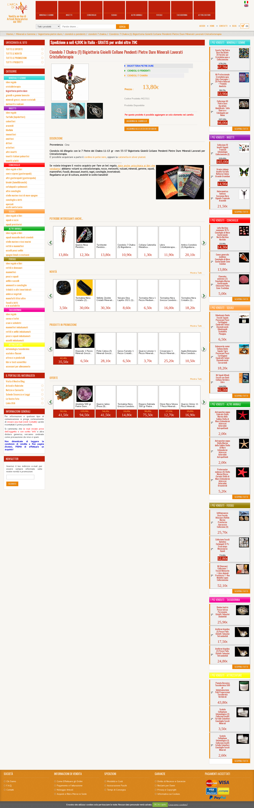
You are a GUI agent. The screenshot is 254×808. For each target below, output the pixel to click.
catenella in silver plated (131, 157)
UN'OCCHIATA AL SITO (16, 42)
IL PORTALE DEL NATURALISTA (20, 375)
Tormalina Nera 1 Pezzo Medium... (147, 299)
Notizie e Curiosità (14, 390)
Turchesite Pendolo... (102, 246)
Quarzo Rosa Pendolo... (81, 246)
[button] (52, 242)
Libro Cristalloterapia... (168, 246)
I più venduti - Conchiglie (224, 220)
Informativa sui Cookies (168, 793)
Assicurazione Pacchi (117, 785)
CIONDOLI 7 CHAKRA (137, 75)
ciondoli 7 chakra (97, 34)
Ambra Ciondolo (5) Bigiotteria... (189, 246)
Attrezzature (204, 9)
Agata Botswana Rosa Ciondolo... (189, 352)
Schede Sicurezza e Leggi (18, 394)
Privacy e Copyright (166, 789)
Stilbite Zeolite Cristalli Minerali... (105, 299)
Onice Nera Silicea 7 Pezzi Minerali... (169, 405)
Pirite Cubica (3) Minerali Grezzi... (105, 352)
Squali (114, 9)
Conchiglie (91, 9)
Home (212, 25)
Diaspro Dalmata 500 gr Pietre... (147, 405)
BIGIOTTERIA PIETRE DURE (140, 65)
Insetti (69, 9)
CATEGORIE (11, 71)
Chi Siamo (11, 781)
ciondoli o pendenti (75, 34)
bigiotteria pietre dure (50, 34)
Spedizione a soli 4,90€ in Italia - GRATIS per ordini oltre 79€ (94, 42)
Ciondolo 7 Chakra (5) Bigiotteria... (126, 246)
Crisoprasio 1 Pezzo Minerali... (168, 352)
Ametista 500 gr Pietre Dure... (83, 405)
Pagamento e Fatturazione (69, 785)
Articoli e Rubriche (14, 385)
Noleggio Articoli (65, 789)
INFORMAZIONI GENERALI (18, 411)
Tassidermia (182, 9)
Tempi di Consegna (116, 789)
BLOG (234, 25)
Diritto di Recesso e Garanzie (171, 781)
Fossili (159, 9)
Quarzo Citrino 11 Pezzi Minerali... (189, 405)
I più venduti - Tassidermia (225, 599)
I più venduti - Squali (222, 307)
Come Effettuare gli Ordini (69, 781)
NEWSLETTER (12, 458)
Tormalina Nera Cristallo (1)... (188, 299)
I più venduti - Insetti (222, 137)
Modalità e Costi (115, 781)
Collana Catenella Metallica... (147, 246)
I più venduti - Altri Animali (225, 404)
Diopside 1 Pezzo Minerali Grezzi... (84, 352)
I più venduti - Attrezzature (226, 675)
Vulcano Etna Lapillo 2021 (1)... (126, 299)
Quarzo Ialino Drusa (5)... (60, 352)
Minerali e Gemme (46, 9)
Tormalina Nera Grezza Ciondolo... (169, 299)
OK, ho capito (160, 804)
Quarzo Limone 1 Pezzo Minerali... (147, 352)
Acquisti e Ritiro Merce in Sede (72, 793)
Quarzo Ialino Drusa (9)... (103, 405)
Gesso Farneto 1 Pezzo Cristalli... (126, 352)
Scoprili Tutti (241, 128)
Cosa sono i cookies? (178, 804)
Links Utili (10, 403)
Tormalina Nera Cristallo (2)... (82, 299)
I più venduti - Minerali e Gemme (227, 42)
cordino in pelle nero (95, 157)
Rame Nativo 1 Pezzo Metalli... (61, 405)
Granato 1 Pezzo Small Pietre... (62, 299)
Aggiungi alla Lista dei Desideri (141, 128)
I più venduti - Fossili (222, 505)
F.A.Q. (9, 785)
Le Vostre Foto (12, 398)
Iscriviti (12, 483)
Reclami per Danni (166, 785)
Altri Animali (136, 9)
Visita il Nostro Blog (15, 381)
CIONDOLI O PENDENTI (138, 70)
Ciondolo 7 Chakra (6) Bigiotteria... (63, 246)
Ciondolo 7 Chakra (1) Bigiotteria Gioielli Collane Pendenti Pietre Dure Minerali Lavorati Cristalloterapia (165, 34)
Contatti (223, 25)
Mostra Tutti (196, 272)
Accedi (202, 25)
